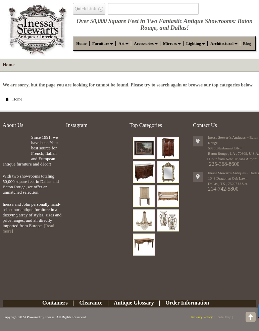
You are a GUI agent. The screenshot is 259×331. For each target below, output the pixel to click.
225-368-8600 (224, 164)
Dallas (178, 27)
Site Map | (225, 317)
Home (9, 64)
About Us (13, 125)
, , (228, 184)
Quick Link (85, 8)
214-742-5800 (223, 189)
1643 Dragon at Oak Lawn (227, 178)
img (15, 145)
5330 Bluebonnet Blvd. (225, 148)
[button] (100, 43)
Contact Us (205, 125)
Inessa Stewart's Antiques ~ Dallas (233, 173)
